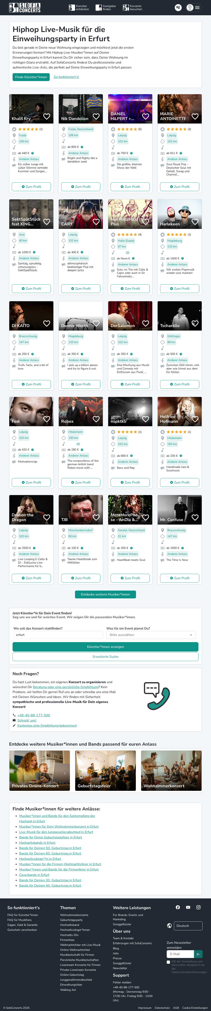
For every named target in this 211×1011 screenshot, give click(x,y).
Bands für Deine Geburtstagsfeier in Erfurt (50, 837)
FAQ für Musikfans (19, 920)
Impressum (144, 1008)
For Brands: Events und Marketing (128, 917)
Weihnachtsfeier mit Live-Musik (80, 945)
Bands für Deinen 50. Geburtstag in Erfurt (50, 848)
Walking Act (68, 990)
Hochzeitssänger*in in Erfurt (40, 859)
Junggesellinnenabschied (76, 980)
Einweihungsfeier (71, 985)
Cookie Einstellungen (195, 1008)
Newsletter (120, 968)
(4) (78, 444)
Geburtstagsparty (71, 920)
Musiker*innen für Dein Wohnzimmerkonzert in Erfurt (59, 826)
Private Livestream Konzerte (78, 970)
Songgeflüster (122, 924)
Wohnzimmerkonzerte (74, 915)
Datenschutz (162, 1008)
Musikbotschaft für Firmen (77, 955)
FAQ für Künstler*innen (22, 915)
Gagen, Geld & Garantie (22, 925)
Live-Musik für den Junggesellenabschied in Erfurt (56, 832)
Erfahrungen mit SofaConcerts (132, 943)
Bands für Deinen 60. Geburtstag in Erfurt (50, 853)
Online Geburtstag (72, 975)
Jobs (116, 953)
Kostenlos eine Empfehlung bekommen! (47, 725)
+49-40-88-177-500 (34, 715)
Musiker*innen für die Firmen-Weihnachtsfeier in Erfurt (60, 864)
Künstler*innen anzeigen (105, 647)
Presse (117, 958)
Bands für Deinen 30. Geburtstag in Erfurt (50, 880)
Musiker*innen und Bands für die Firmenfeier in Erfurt (59, 869)
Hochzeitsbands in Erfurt (37, 842)
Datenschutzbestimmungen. (189, 972)
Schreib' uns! (27, 720)
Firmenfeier (67, 940)
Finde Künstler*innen (31, 77)
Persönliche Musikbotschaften (79, 960)
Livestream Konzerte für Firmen (80, 965)
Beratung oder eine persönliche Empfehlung (65, 687)
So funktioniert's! (66, 77)
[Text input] (180, 954)
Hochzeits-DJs (69, 935)
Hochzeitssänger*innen (75, 930)
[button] (193, 7)
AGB (176, 1008)
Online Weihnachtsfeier (75, 950)
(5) (127, 252)
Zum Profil (33, 187)
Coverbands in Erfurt (34, 875)
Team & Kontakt (123, 938)
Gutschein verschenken (22, 930)
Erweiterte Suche (105, 656)
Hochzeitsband (69, 925)
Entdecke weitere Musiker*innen (105, 594)
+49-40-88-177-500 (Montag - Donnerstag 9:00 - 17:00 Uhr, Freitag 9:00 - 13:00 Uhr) (132, 993)
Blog (116, 948)
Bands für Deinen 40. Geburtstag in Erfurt (50, 885)
